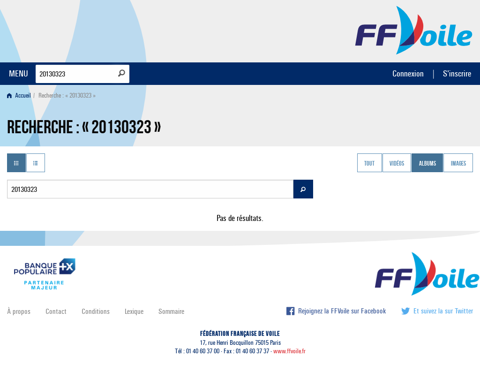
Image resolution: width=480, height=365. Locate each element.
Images (458, 163)
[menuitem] (21, 95)
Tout (369, 163)
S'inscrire (457, 73)
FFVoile (414, 29)
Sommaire (171, 311)
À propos (18, 311)
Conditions (96, 311)
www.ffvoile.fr (289, 351)
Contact (56, 311)
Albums (427, 163)
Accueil (19, 95)
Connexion (408, 73)
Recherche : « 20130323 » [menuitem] (67, 95)
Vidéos (397, 163)
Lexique (134, 311)
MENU (18, 73)
